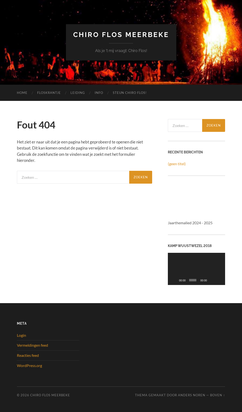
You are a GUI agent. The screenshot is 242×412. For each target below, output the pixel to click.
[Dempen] (211, 280)
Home (22, 93)
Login (21, 335)
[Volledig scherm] (219, 280)
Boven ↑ (217, 395)
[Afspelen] (174, 280)
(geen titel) (177, 163)
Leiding (78, 93)
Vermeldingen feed (32, 345)
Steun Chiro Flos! (130, 93)
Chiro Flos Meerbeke (121, 35)
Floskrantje (49, 93)
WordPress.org (29, 365)
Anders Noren (191, 395)
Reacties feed (28, 355)
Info (99, 93)
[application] (196, 269)
